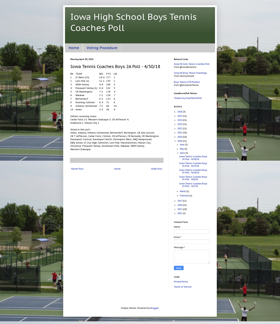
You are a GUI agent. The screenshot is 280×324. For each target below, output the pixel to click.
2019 (180, 136)
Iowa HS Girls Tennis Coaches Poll (191, 64)
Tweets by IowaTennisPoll (188, 98)
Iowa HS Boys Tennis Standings (190, 73)
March (183, 191)
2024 (180, 120)
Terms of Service (183, 286)
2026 (180, 111)
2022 (180, 128)
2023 (180, 124)
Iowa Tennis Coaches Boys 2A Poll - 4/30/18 (193, 157)
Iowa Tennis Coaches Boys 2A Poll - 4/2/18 (193, 184)
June (182, 144)
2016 (180, 205)
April (182, 153)
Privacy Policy (181, 281)
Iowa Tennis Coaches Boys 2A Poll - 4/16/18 (193, 171)
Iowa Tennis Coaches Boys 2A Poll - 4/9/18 (193, 178)
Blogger (154, 308)
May (182, 148)
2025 (180, 116)
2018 (180, 141)
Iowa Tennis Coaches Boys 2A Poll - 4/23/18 (193, 164)
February (184, 195)
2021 (180, 132)
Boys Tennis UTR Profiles (187, 82)
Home (74, 48)
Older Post (156, 168)
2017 (180, 200)
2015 (180, 209)
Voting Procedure (102, 48)
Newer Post (77, 168)
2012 (180, 213)
